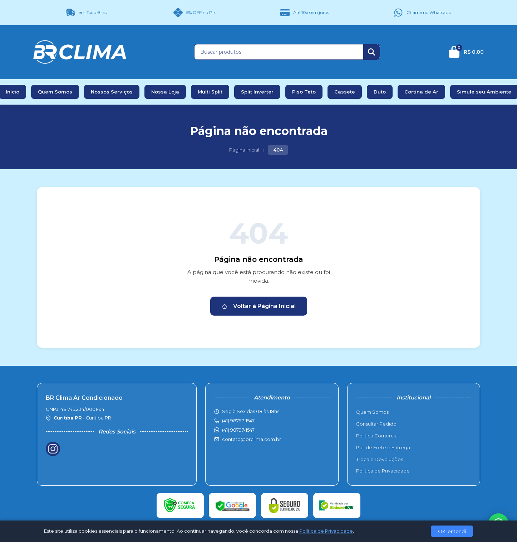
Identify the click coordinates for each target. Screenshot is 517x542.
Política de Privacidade (383, 471)
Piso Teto (304, 92)
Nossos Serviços (112, 92)
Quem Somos (55, 92)
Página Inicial (244, 150)
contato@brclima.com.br (251, 439)
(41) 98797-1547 (238, 430)
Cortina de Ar (421, 92)
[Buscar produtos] (279, 52)
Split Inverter (257, 92)
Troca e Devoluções (379, 459)
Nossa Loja (165, 92)
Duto (380, 92)
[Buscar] (371, 51)
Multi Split (210, 92)
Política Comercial (377, 435)
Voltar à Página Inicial (259, 306)
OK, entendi (452, 531)
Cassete (344, 92)
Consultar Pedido (376, 424)
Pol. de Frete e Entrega (383, 447)
